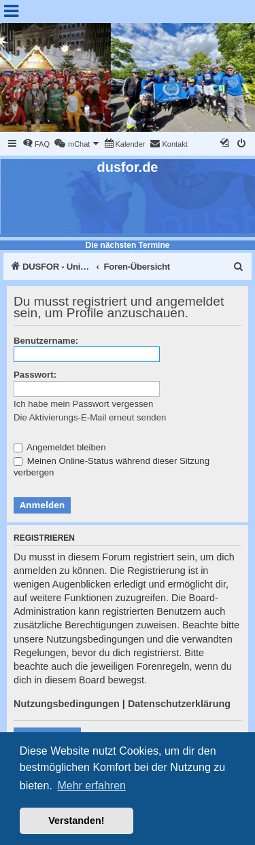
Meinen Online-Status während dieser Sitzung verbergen (111, 467)
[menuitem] (36, 144)
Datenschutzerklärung (179, 703)
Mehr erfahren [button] (91, 785)
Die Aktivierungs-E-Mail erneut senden (90, 417)
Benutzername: (46, 341)
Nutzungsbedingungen (67, 703)
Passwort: (35, 375)
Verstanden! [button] (76, 820)
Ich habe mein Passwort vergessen (83, 404)
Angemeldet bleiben (60, 447)
